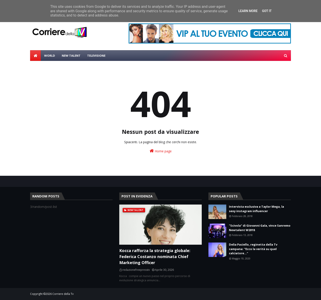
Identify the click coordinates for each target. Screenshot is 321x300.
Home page (161, 151)
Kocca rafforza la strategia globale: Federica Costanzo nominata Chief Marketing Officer (154, 256)
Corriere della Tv (63, 294)
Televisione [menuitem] (96, 56)
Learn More (247, 11)
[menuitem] (35, 55)
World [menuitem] (49, 56)
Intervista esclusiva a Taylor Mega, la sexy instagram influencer (256, 209)
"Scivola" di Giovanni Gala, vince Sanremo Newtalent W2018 (259, 227)
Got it (267, 11)
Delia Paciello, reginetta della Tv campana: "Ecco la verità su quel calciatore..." (253, 248)
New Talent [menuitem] (71, 56)
